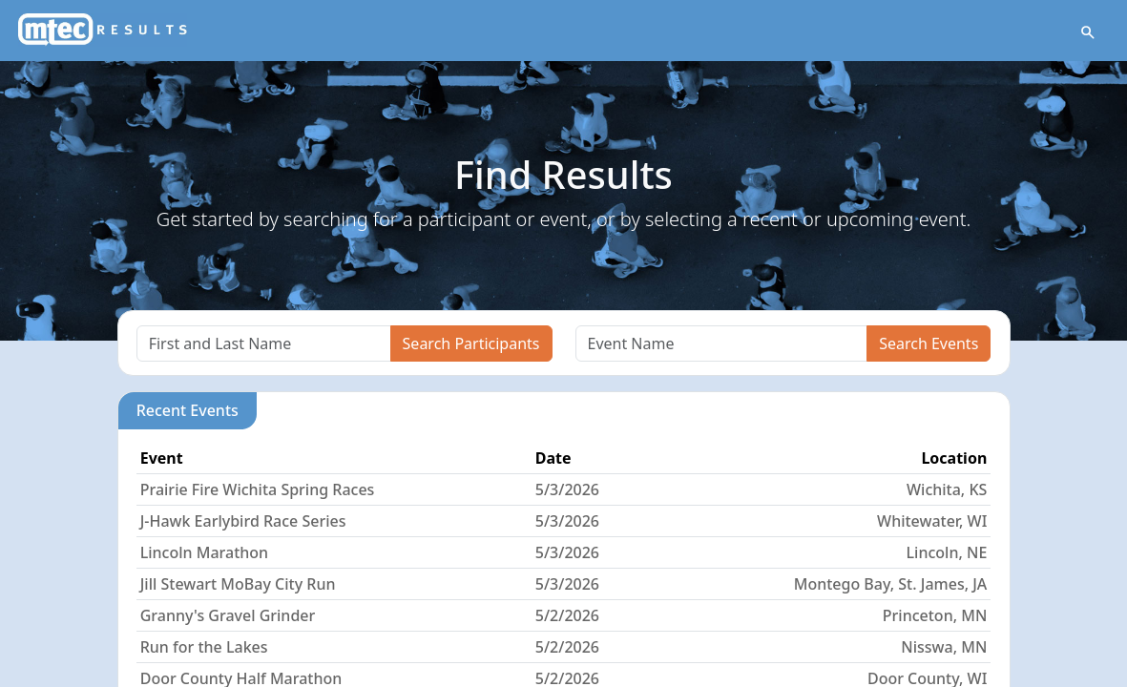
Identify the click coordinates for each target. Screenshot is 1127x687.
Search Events (928, 343)
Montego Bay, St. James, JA (891, 583)
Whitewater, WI (932, 520)
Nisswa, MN (944, 646)
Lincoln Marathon (204, 552)
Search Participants (471, 343)
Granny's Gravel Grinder (228, 615)
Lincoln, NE (947, 552)
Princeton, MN (935, 615)
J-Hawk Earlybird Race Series (243, 520)
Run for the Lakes (204, 646)
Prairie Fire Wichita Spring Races (257, 489)
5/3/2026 (567, 489)
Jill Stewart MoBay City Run (238, 583)
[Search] (263, 343)
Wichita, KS (947, 489)
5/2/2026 (567, 615)
